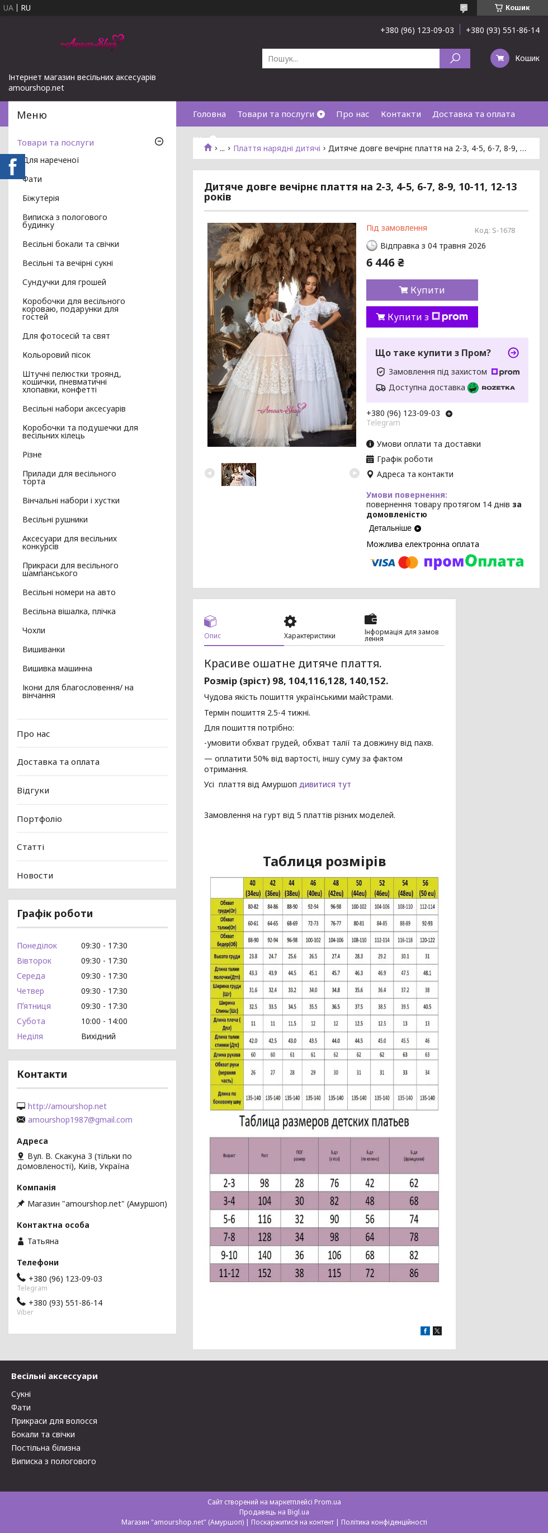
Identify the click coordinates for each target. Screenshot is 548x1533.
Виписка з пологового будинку (64, 221)
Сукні (21, 1394)
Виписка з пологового (53, 1461)
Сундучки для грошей (64, 282)
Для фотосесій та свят (66, 336)
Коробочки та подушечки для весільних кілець (80, 432)
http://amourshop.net (67, 1106)
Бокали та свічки (43, 1434)
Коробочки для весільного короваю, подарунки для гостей (73, 309)
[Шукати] (455, 58)
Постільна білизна (46, 1447)
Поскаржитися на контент (292, 1522)
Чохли (33, 631)
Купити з (428, 317)
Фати (32, 179)
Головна (209, 113)
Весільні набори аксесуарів (74, 409)
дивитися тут (325, 784)
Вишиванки (43, 650)
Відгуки (33, 790)
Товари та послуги (275, 113)
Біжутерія (40, 198)
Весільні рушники (55, 520)
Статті (30, 846)
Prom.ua (327, 1502)
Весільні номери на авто (69, 592)
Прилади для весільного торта (69, 478)
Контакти (401, 113)
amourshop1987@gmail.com (80, 1120)
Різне (32, 455)
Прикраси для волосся (54, 1420)
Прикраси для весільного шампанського (70, 570)
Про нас (353, 113)
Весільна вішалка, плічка (69, 611)
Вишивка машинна (57, 669)
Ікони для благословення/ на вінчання (78, 692)
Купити (427, 290)
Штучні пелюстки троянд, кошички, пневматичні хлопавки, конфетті (71, 382)
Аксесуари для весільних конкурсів (69, 543)
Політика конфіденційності (384, 1522)
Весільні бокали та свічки (70, 244)
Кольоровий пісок (56, 355)
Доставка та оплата (473, 113)
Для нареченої (50, 160)
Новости (35, 875)
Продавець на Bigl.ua (274, 1512)
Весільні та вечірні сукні (67, 263)
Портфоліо (39, 818)
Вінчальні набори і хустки (71, 501)
